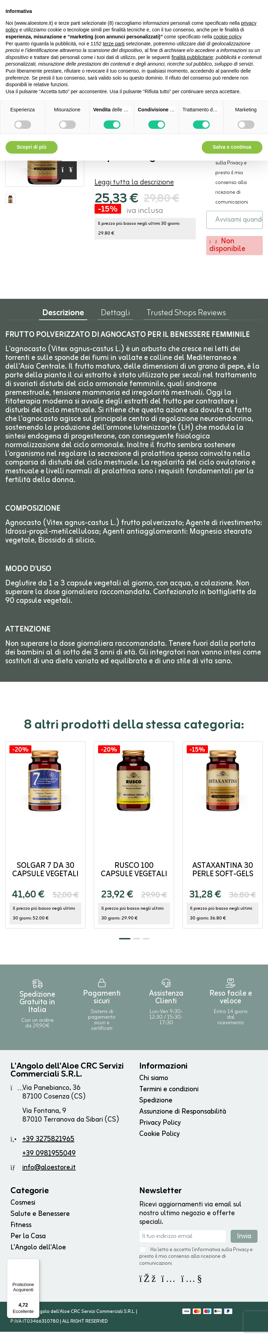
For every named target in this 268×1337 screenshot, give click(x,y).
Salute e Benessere (40, 1219)
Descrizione (63, 319)
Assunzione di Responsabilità (182, 1117)
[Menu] (35, 1263)
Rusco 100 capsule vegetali (134, 875)
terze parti (114, 43)
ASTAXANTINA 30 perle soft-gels (222, 875)
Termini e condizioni (169, 1094)
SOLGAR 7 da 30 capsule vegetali (45, 875)
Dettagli (115, 319)
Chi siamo (153, 1083)
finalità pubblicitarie (192, 57)
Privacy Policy (160, 1128)
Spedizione (155, 1105)
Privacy (235, 168)
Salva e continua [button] (232, 147)
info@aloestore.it (49, 1173)
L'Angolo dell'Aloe (38, 1252)
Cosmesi (22, 1208)
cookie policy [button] (227, 36)
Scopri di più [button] (31, 147)
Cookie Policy (159, 1139)
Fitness (20, 1230)
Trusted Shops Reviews (186, 319)
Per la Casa (28, 1241)
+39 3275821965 (48, 1144)
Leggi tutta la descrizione (134, 183)
